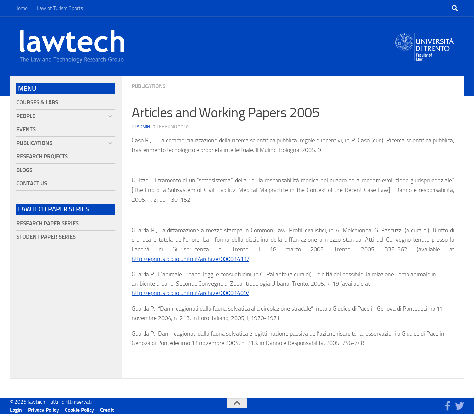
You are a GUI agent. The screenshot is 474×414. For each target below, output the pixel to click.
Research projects (42, 156)
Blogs (24, 170)
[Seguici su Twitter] (459, 406)
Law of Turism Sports (60, 8)
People (25, 116)
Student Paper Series (46, 237)
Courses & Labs (37, 102)
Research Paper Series (47, 223)
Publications (149, 86)
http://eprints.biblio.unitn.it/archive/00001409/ (190, 293)
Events (26, 129)
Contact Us (31, 183)
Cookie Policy (79, 410)
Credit (107, 410)
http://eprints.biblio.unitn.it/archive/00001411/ (190, 258)
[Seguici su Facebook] (447, 406)
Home (21, 8)
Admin (143, 127)
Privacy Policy (43, 410)
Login (16, 410)
